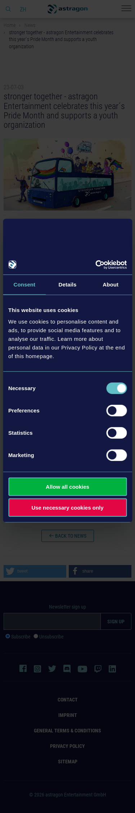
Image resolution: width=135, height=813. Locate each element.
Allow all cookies (67, 486)
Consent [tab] (24, 284)
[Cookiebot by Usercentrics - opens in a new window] (96, 264)
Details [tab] (68, 284)
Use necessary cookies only (67, 508)
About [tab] (110, 284)
